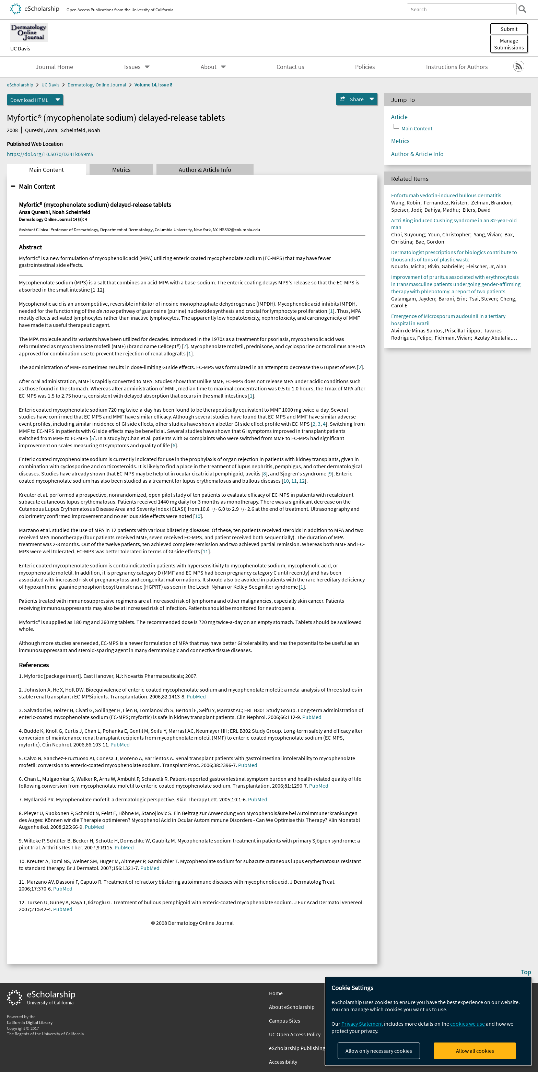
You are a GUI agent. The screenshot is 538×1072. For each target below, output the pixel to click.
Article (399, 117)
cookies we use (467, 1023)
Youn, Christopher (449, 234)
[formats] (57, 99)
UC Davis (20, 48)
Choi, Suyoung (408, 234)
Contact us (290, 67)
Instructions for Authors (457, 67)
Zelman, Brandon (491, 202)
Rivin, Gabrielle (445, 266)
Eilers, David (477, 209)
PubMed (196, 696)
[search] (522, 8)
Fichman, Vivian (453, 337)
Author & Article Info (205, 170)
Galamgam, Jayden (413, 298)
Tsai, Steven (483, 298)
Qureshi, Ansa (41, 130)
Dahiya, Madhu (441, 209)
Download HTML (29, 99)
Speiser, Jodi (406, 209)
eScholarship (20, 85)
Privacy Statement (362, 1023)
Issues (132, 67)
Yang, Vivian (487, 234)
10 (286, 480)
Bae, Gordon (430, 241)
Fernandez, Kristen (445, 202)
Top (526, 972)
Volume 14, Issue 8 (153, 85)
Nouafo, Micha (407, 266)
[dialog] (428, 1021)
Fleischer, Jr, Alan (486, 266)
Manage (509, 44)
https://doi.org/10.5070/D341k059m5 (50, 154)
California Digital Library (29, 1022)
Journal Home (54, 67)
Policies (365, 67)
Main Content (46, 170)
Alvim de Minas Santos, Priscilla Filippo (435, 330)
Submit (509, 28)
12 (302, 480)
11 (294, 480)
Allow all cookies (475, 1050)
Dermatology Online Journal (97, 85)
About (209, 67)
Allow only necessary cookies (379, 1050)
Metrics (121, 170)
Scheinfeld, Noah (80, 130)
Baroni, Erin (452, 298)
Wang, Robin (405, 202)
